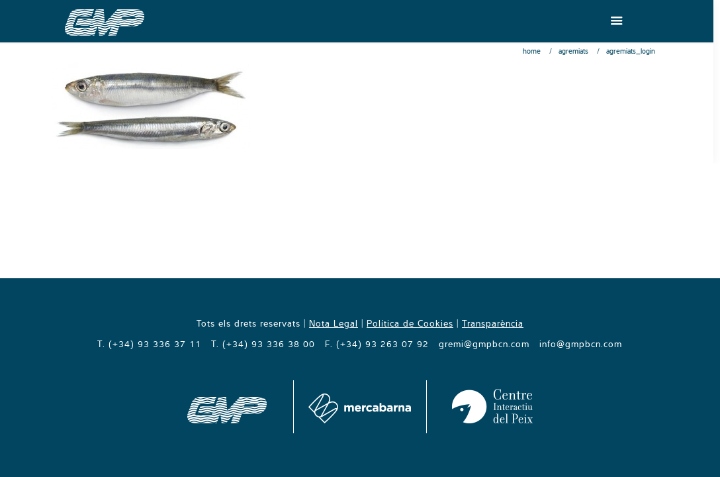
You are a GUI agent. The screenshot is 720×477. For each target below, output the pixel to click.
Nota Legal (333, 323)
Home (532, 51)
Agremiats (573, 51)
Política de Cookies (410, 323)
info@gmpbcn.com (580, 343)
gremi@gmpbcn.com (484, 343)
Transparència (492, 323)
